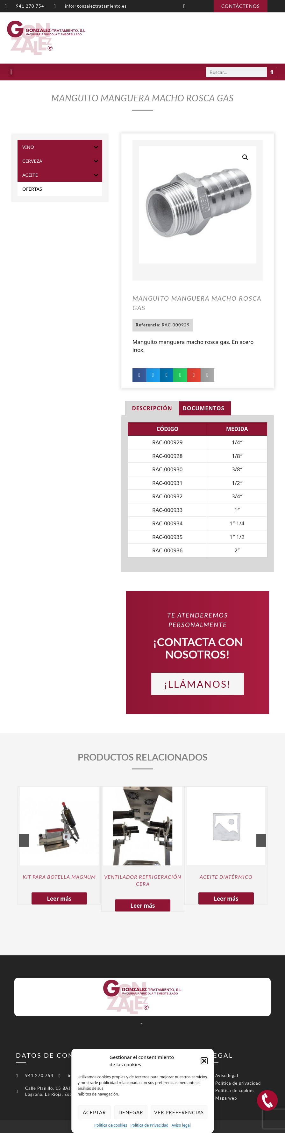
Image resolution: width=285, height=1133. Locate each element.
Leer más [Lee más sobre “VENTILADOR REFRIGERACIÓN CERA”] (142, 905)
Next (261, 840)
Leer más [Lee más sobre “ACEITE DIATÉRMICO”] (226, 898)
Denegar (130, 1112)
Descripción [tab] (152, 408)
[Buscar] (272, 72)
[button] (204, 1061)
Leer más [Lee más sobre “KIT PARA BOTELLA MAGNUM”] (59, 898)
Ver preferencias (179, 1112)
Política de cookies (110, 1125)
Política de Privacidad (149, 1125)
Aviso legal (181, 1125)
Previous (24, 840)
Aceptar (94, 1112)
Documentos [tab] (203, 408)
